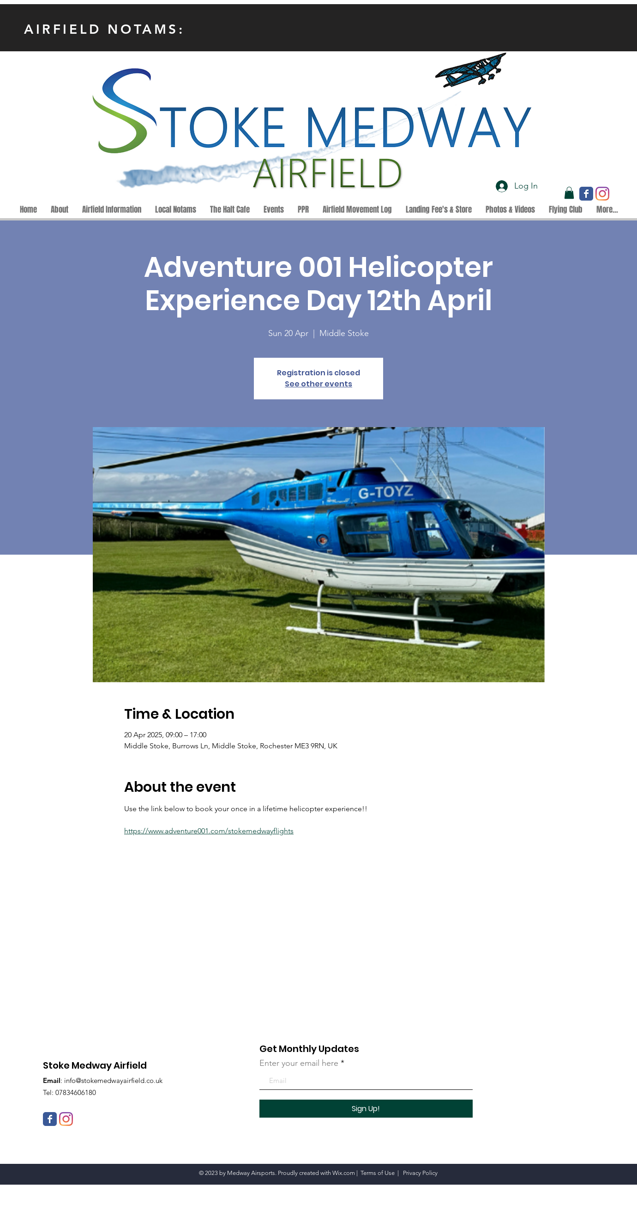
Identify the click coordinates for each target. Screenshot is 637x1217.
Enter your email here (298, 1063)
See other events (318, 384)
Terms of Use (378, 1172)
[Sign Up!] (366, 1109)
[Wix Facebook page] (586, 194)
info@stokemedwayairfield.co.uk (113, 1080)
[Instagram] (602, 194)
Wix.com (343, 1172)
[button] (569, 193)
